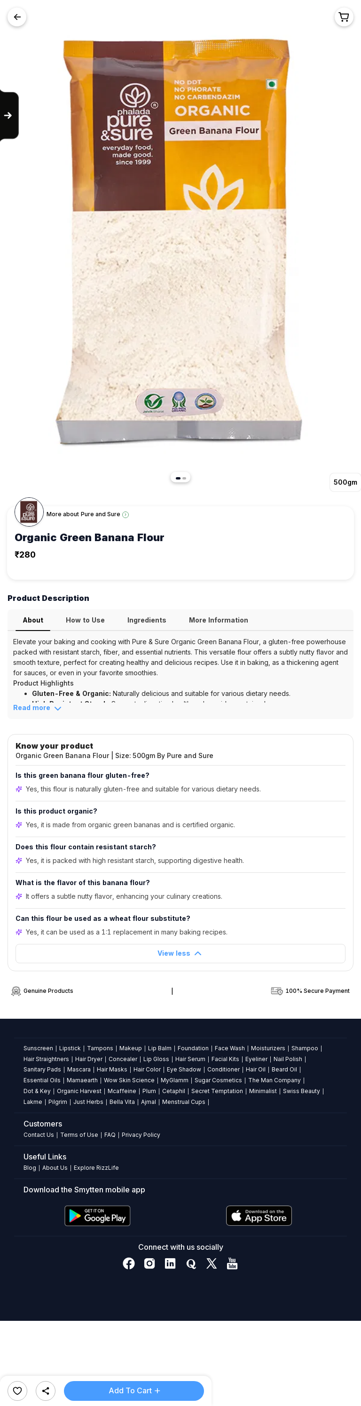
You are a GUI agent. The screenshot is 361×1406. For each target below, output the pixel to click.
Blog (30, 1167)
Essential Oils (42, 1080)
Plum (149, 1090)
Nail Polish (288, 1058)
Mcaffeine (122, 1090)
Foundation (193, 1048)
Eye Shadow (184, 1069)
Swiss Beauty (301, 1090)
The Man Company (274, 1080)
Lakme (33, 1101)
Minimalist (263, 1090)
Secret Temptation (217, 1090)
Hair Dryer (88, 1058)
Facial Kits (225, 1058)
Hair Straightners (46, 1058)
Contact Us (39, 1134)
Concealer (123, 1058)
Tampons (100, 1048)
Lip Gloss (156, 1058)
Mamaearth (82, 1080)
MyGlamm (174, 1080)
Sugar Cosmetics (218, 1080)
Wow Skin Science (129, 1080)
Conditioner (223, 1069)
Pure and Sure (100, 514)
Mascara (79, 1069)
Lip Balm (160, 1048)
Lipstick (70, 1048)
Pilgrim (57, 1101)
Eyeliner (256, 1058)
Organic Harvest (79, 1090)
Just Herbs (88, 1101)
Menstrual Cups (183, 1101)
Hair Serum (190, 1058)
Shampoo (304, 1048)
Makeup (130, 1048)
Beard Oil (284, 1069)
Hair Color (147, 1069)
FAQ (110, 1134)
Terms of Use (79, 1134)
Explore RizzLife (96, 1167)
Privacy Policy (141, 1134)
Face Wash (230, 1048)
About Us (55, 1167)
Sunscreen (38, 1048)
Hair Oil (256, 1069)
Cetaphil (173, 1090)
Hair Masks (112, 1069)
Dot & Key (37, 1090)
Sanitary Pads (42, 1069)
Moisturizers (268, 1048)
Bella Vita (122, 1101)
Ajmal (148, 1101)
